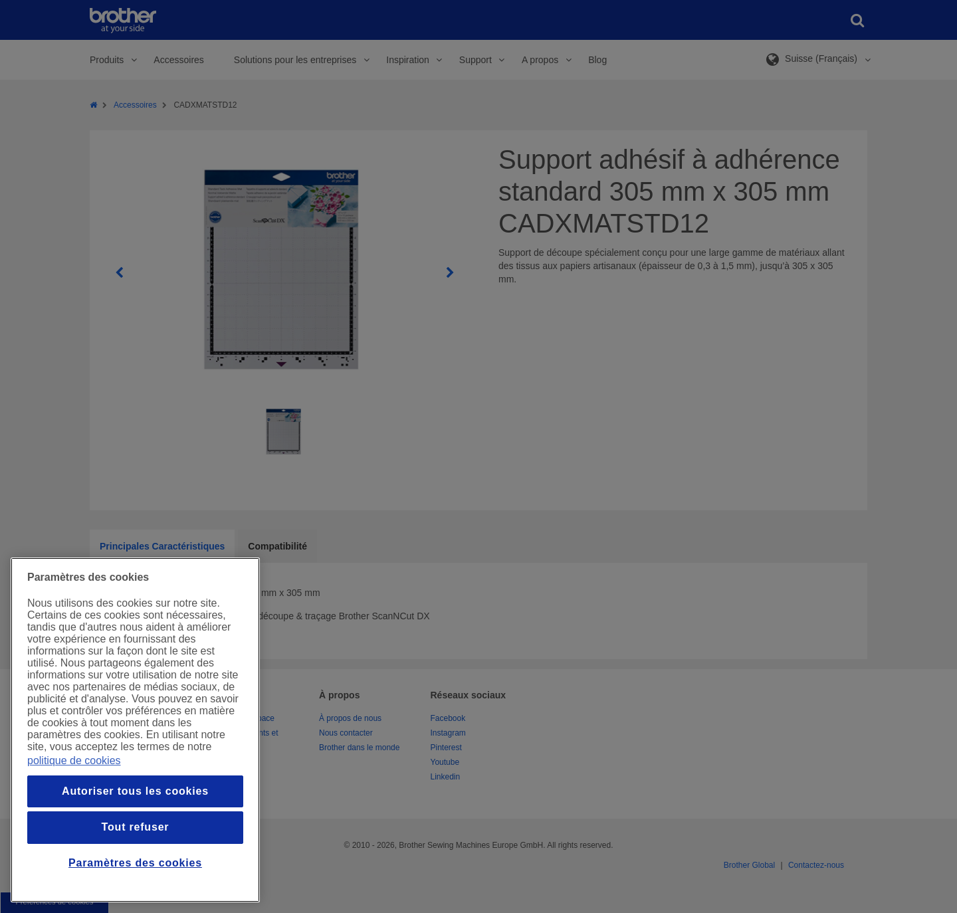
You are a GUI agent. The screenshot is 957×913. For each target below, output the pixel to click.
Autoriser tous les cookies (135, 791)
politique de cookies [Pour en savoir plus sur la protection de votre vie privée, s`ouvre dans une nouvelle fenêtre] (74, 760)
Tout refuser (135, 827)
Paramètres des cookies (135, 862)
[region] (135, 730)
